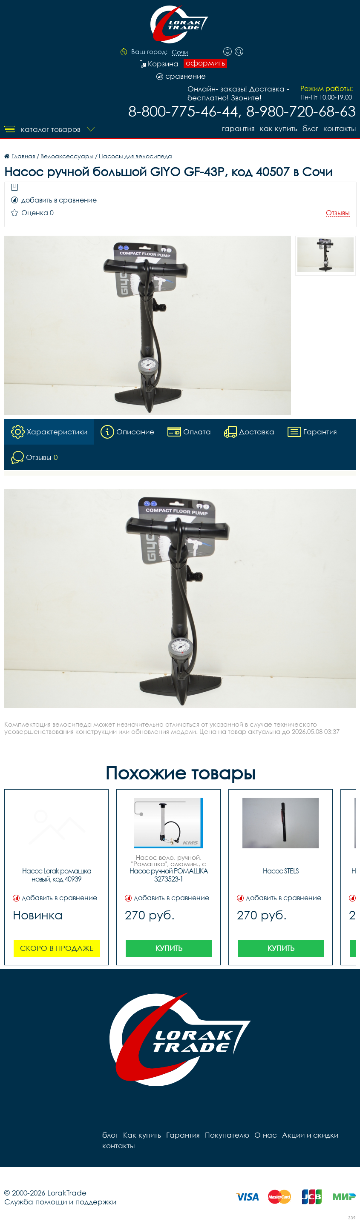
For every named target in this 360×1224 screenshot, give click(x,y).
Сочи (180, 52)
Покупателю (227, 1134)
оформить (205, 63)
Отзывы (338, 213)
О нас (265, 1134)
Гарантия (238, 128)
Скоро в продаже (56, 948)
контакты (339, 128)
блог (310, 128)
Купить (169, 948)
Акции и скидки (310, 1134)
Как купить (278, 128)
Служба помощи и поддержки (60, 1201)
